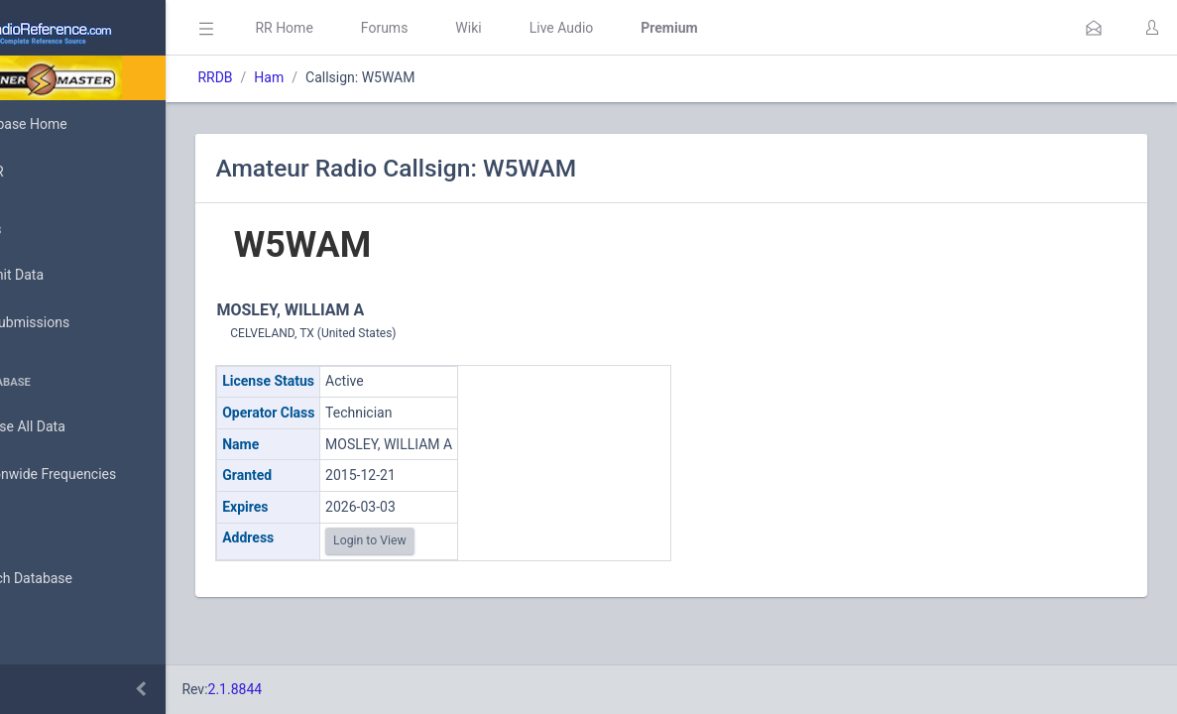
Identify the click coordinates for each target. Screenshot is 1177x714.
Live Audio (649, 28)
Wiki (556, 28)
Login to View (458, 540)
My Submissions (79, 323)
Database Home (77, 124)
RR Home (372, 28)
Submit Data (66, 276)
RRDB (303, 77)
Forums (472, 28)
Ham (357, 77)
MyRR (45, 171)
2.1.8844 (322, 689)
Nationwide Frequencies (102, 475)
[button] (1094, 28)
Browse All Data (76, 427)
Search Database (80, 578)
